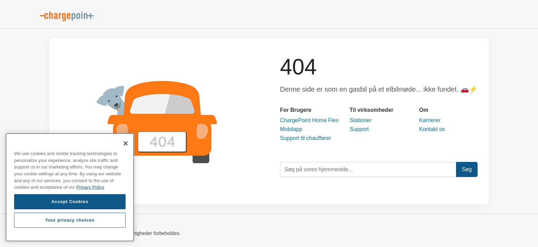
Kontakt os (432, 129)
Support (359, 129)
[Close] (125, 143)
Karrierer (430, 120)
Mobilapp (291, 129)
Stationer (361, 120)
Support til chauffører (305, 138)
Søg (467, 169)
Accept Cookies (70, 201)
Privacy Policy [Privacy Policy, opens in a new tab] (90, 187)
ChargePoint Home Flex (309, 120)
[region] (69, 187)
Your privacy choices (69, 220)
